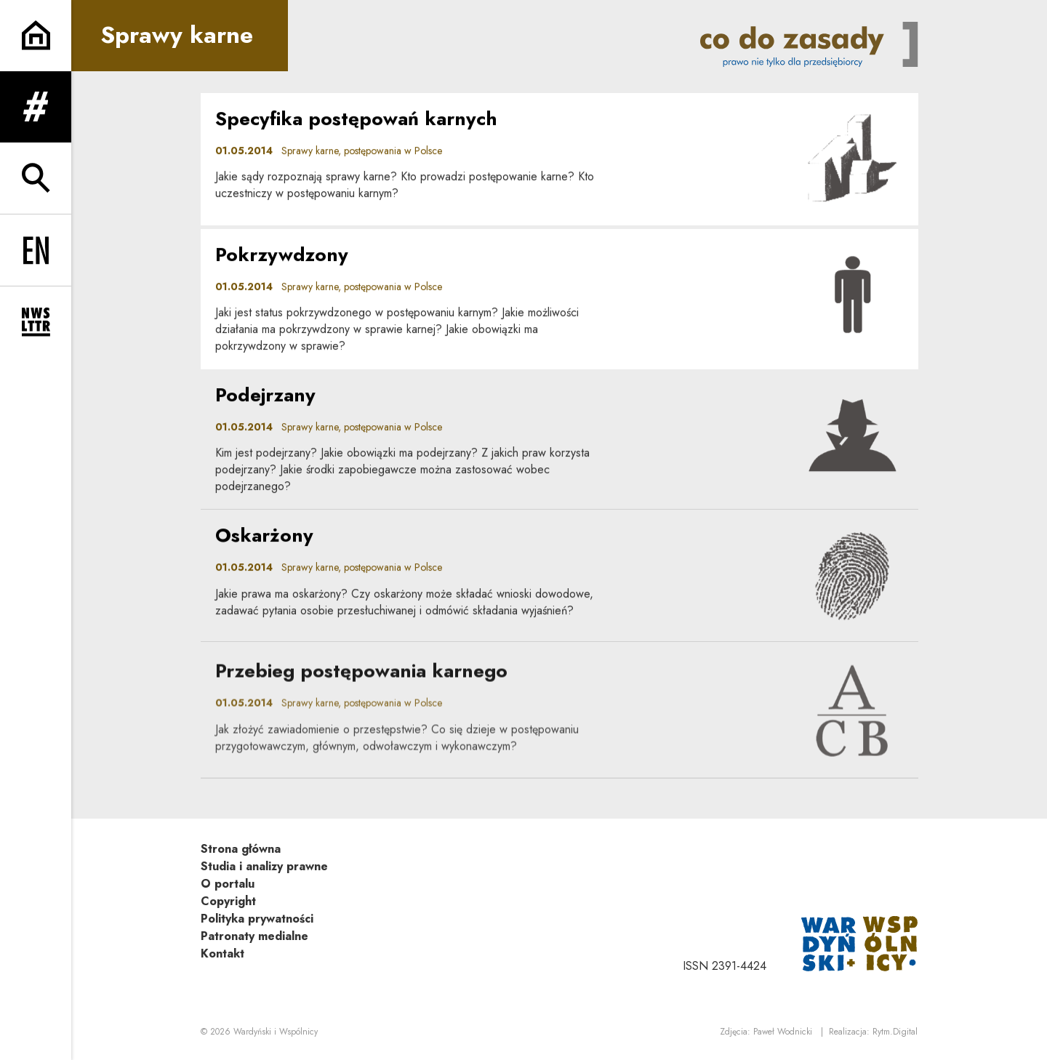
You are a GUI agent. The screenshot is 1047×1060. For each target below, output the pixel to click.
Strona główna (241, 848)
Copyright (228, 901)
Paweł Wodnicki (782, 1031)
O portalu (227, 883)
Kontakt (222, 953)
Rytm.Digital (895, 1031)
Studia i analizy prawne (264, 866)
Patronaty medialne (254, 936)
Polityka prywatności (257, 918)
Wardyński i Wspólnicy (275, 1031)
